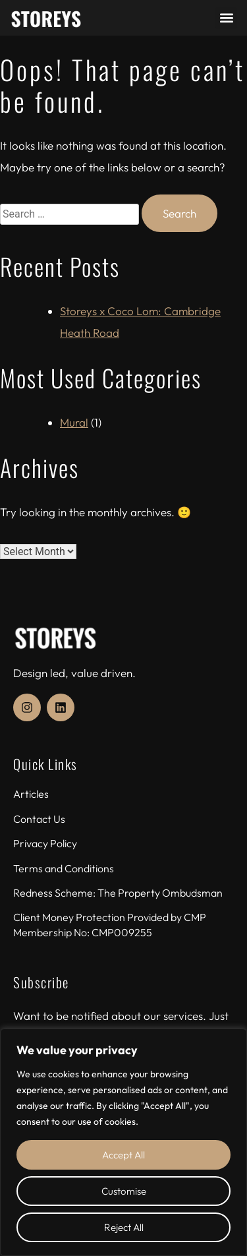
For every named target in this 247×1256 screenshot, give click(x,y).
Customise (123, 1191)
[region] (123, 1142)
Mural (74, 422)
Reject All (124, 1227)
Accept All (123, 1155)
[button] (226, 18)
